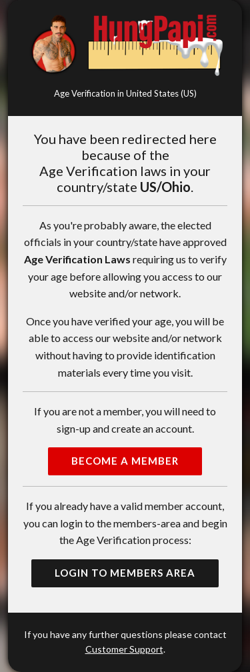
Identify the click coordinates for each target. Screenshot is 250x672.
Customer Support (124, 649)
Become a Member (125, 461)
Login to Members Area (125, 573)
